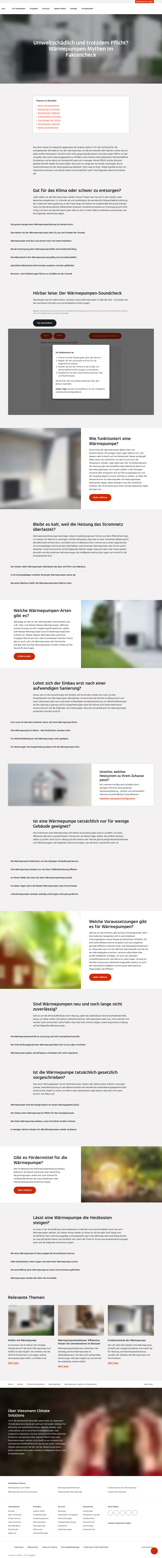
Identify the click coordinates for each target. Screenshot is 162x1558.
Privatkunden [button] (87, 8)
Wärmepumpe (54, 1384)
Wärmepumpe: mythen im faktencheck (80, 1384)
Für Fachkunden (18, 8)
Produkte (34, 8)
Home (10, 1384)
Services (45, 8)
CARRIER (32, 1555)
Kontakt (73, 8)
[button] (117, 798)
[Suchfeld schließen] (152, 8)
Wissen (20, 1384)
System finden (60, 8)
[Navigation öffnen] (3, 8)
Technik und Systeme (36, 1384)
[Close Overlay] (106, 347)
